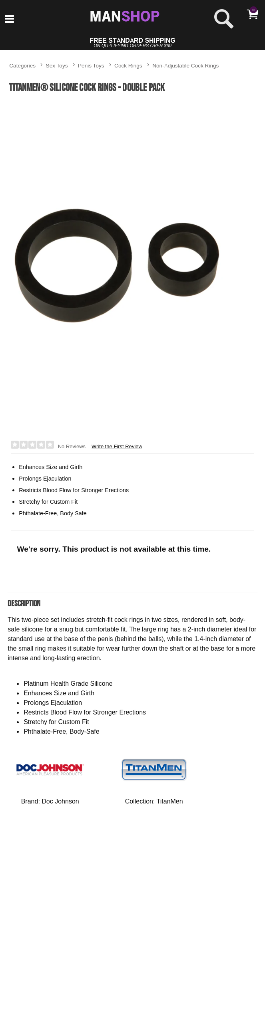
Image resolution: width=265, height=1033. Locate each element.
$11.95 (116, 1012)
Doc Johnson (60, 801)
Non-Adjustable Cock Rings (185, 65)
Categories (22, 65)
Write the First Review (117, 446)
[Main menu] (9, 20)
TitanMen (170, 801)
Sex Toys (57, 65)
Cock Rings (128, 65)
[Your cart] (252, 14)
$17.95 (187, 1021)
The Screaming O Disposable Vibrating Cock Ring (46, 983)
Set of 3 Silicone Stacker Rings (116, 979)
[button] (179, 1005)
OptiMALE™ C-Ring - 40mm (186, 979)
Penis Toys (91, 65)
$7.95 (46, 1015)
